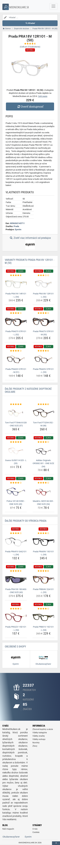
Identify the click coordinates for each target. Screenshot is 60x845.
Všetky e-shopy (38, 739)
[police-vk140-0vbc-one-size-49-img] (16, 491)
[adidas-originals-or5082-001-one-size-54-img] (43, 451)
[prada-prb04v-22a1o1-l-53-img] (43, 579)
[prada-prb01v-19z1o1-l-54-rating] (43, 608)
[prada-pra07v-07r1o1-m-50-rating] (43, 313)
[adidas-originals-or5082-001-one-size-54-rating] (43, 442)
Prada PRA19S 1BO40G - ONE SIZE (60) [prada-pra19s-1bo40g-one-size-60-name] (15, 591)
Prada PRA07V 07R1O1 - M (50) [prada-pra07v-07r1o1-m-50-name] (43, 333)
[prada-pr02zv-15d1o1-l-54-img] (16, 617)
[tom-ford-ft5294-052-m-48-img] (43, 413)
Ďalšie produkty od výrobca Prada (25, 520)
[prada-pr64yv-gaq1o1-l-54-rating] (16, 533)
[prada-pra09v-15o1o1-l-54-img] (43, 542)
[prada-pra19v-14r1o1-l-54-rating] (16, 275)
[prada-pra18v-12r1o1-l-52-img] (43, 284)
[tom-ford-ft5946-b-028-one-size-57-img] (16, 413)
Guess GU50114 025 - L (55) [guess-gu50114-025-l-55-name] (15, 462)
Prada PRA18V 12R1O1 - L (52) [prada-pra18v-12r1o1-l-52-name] (43, 295)
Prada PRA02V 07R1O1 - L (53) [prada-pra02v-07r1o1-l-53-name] (43, 370)
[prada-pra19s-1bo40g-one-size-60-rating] (16, 571)
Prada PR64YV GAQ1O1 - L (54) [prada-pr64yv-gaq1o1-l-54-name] (16, 553)
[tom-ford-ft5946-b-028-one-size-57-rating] (16, 404)
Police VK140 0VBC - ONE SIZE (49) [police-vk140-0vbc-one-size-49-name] (16, 502)
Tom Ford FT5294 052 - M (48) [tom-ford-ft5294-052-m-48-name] (43, 424)
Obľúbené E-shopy (15, 646)
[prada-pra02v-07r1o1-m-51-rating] (16, 350)
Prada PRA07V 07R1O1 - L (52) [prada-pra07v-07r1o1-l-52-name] (15, 333)
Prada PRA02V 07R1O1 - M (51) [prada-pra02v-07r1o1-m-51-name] (15, 370)
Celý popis (42, 96)
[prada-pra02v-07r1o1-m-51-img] (16, 359)
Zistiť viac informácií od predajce (30, 242)
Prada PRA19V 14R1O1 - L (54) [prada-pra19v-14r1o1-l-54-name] (15, 295)
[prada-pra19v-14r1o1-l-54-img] (16, 284)
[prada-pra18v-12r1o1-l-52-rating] (43, 275)
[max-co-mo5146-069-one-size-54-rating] (43, 482)
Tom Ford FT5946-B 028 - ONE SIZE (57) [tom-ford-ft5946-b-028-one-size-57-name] (16, 424)
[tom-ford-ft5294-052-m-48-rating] (43, 404)
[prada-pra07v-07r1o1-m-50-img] (43, 322)
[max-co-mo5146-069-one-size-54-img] (43, 491)
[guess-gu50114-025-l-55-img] (16, 451)
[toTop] (56, 843)
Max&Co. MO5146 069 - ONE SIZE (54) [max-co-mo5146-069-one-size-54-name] (43, 502)
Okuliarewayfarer (11, 836)
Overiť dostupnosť (30, 106)
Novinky (36, 743)
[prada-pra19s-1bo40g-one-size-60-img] (16, 579)
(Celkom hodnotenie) (30, 47)
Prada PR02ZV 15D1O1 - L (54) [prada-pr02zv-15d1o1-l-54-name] (15, 628)
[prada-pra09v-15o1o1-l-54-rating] (43, 533)
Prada (16, 226)
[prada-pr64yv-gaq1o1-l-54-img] (16, 542)
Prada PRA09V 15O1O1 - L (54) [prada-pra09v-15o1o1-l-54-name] (43, 553)
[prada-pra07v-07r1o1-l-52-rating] (16, 313)
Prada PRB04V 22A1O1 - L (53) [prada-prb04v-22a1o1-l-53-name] (43, 591)
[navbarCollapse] (53, 6)
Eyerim (18, 229)
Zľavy (34, 746)
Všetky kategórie (39, 732)
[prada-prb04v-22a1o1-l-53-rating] (43, 571)
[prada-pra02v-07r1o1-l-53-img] (43, 359)
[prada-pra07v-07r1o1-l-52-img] (16, 322)
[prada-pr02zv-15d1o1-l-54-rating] (16, 608)
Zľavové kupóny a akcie (42, 729)
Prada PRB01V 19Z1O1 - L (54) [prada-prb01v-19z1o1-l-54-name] (43, 628)
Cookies (35, 832)
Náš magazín (8, 829)
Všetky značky (38, 736)
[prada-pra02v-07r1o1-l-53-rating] (43, 350)
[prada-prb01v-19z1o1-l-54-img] (43, 617)
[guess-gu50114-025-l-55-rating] (16, 442)
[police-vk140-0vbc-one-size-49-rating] (16, 482)
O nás (34, 829)
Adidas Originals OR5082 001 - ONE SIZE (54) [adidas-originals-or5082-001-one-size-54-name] (43, 463)
